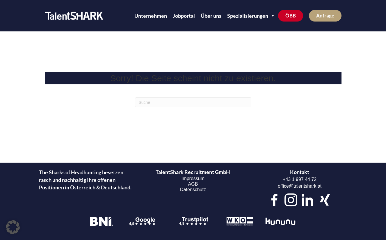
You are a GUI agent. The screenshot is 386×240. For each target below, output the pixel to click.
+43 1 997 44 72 (299, 179)
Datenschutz (193, 189)
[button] (13, 227)
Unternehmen (150, 16)
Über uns (211, 16)
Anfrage (325, 16)
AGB (193, 184)
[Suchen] (193, 102)
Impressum (193, 178)
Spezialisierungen (251, 16)
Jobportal (184, 16)
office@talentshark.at (299, 186)
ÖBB (290, 16)
